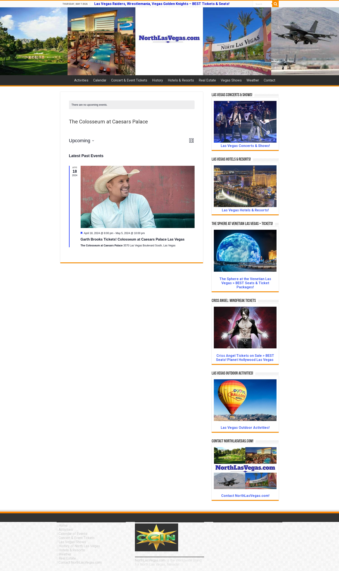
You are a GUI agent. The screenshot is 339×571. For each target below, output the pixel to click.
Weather (252, 80)
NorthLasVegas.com (150, 560)
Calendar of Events (73, 534)
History (157, 80)
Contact (269, 80)
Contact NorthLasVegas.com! (245, 496)
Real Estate (207, 80)
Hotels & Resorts (181, 80)
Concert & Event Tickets (129, 80)
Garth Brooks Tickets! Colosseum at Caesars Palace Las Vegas (133, 239)
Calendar (99, 80)
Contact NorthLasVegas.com (80, 562)
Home (66, 79)
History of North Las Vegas (79, 546)
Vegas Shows (231, 80)
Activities (81, 80)
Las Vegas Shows (72, 542)
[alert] (132, 104)
